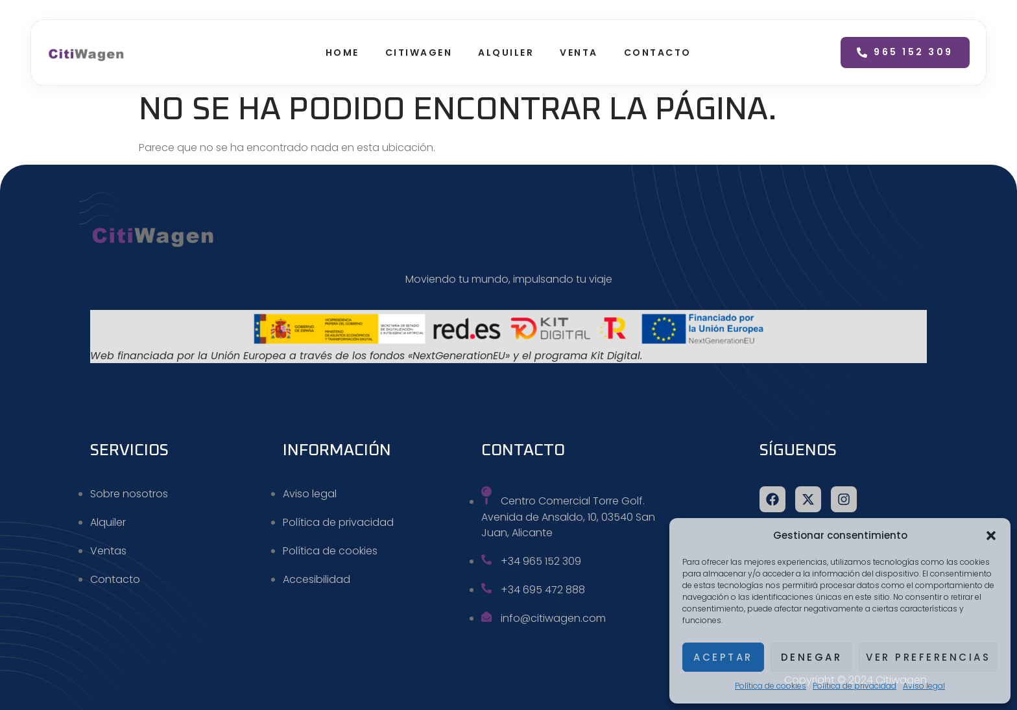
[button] (991, 535)
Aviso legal (924, 685)
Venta (579, 52)
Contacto (657, 52)
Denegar (812, 657)
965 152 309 (905, 51)
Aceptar (723, 657)
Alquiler (506, 52)
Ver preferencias (928, 657)
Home (342, 52)
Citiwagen (419, 52)
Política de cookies (770, 685)
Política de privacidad (854, 685)
